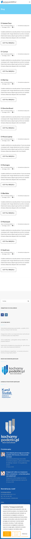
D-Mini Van (4, 80)
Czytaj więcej (8, 43)
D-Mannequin (5, 222)
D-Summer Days (6, 23)
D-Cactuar (4, 52)
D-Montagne (5, 165)
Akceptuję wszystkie (7, 534)
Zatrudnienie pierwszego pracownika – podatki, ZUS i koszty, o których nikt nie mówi (18, 455)
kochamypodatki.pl (8, 25)
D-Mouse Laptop (6, 137)
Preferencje (24, 533)
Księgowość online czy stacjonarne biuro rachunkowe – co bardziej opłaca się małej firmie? (18, 474)
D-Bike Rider (5, 193)
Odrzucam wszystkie (16, 534)
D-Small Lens (5, 250)
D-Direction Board (7, 108)
